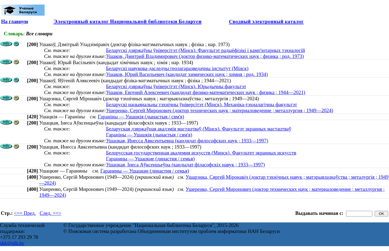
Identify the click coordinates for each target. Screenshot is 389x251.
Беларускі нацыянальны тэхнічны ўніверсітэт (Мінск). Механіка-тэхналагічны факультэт (201, 104)
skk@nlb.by (12, 243)
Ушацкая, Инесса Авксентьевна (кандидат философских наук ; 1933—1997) (187, 140)
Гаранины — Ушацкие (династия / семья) (150, 158)
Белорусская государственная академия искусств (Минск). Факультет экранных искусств (201, 153)
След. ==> (50, 213)
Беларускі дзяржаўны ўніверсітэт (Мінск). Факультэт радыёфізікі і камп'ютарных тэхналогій (205, 50)
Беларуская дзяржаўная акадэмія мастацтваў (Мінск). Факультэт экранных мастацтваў (198, 129)
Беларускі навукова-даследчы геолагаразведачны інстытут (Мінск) (177, 68)
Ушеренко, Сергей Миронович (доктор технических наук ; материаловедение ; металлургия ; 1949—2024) (219, 110)
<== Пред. (25, 213)
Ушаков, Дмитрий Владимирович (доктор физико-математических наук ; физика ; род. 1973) (205, 56)
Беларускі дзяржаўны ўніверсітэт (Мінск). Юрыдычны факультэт (176, 86)
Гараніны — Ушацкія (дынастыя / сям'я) (141, 116)
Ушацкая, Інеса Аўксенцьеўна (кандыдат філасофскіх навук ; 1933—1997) (185, 164)
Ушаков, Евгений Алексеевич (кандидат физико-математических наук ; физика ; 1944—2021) (205, 92)
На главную (14, 21)
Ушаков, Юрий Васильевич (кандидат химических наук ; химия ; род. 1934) (187, 74)
